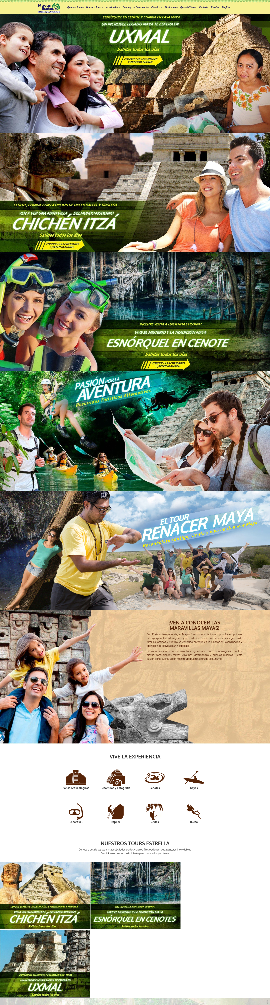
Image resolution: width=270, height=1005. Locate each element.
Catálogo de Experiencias (135, 7)
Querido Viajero (188, 7)
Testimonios (171, 7)
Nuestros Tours (94, 7)
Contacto (203, 7)
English (226, 7)
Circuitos (156, 7)
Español (215, 7)
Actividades (113, 7)
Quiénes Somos (75, 7)
